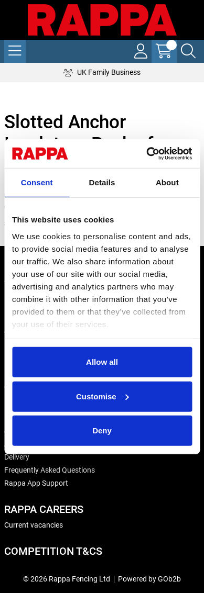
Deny (102, 430)
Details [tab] (102, 182)
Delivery (16, 457)
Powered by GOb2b (149, 579)
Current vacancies (33, 525)
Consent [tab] (37, 182)
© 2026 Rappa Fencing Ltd (66, 579)
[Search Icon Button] (188, 51)
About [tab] (167, 182)
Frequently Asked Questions (49, 470)
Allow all (102, 361)
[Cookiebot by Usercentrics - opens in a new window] (146, 153)
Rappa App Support (36, 483)
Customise (102, 395)
